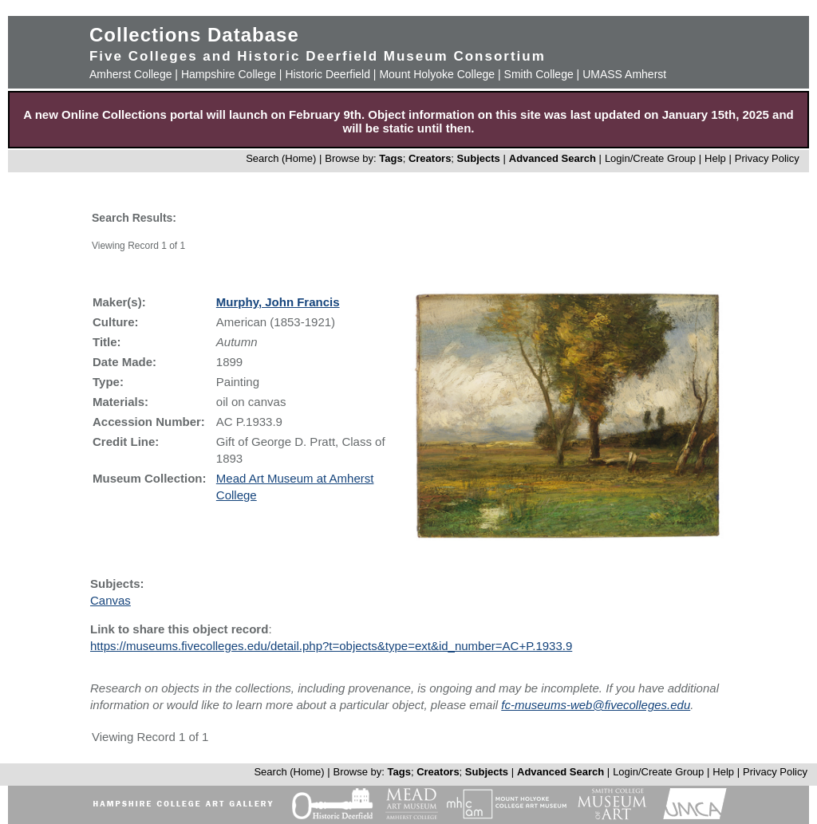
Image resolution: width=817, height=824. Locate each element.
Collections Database (194, 34)
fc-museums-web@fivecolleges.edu (595, 705)
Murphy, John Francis (278, 302)
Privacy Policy (767, 158)
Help (715, 158)
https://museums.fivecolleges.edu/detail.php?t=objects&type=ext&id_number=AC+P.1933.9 (331, 645)
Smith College (539, 74)
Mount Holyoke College (437, 74)
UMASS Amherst (624, 74)
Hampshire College (228, 74)
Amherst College (130, 74)
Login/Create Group (652, 158)
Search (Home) (281, 158)
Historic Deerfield (327, 74)
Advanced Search (552, 158)
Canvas (110, 600)
